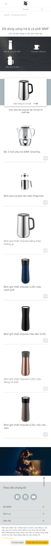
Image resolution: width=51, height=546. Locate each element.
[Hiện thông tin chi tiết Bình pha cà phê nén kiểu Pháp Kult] (45, 203)
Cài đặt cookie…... (9, 538)
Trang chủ (6, 15)
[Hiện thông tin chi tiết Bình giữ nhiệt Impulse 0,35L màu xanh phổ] (45, 296)
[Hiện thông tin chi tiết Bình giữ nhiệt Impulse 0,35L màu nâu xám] (45, 434)
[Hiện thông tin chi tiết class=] (25, 136)
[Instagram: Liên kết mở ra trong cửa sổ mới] (25, 497)
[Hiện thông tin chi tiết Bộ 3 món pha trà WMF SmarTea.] (45, 158)
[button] (44, 482)
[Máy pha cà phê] (12, 63)
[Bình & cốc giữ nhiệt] (12, 48)
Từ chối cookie (17, 542)
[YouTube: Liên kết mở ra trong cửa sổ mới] (33, 497)
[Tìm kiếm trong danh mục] (25, 9)
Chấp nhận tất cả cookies (36, 542)
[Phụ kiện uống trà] (38, 48)
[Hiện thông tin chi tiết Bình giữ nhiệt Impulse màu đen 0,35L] (45, 341)
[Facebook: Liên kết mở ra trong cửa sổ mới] (17, 497)
